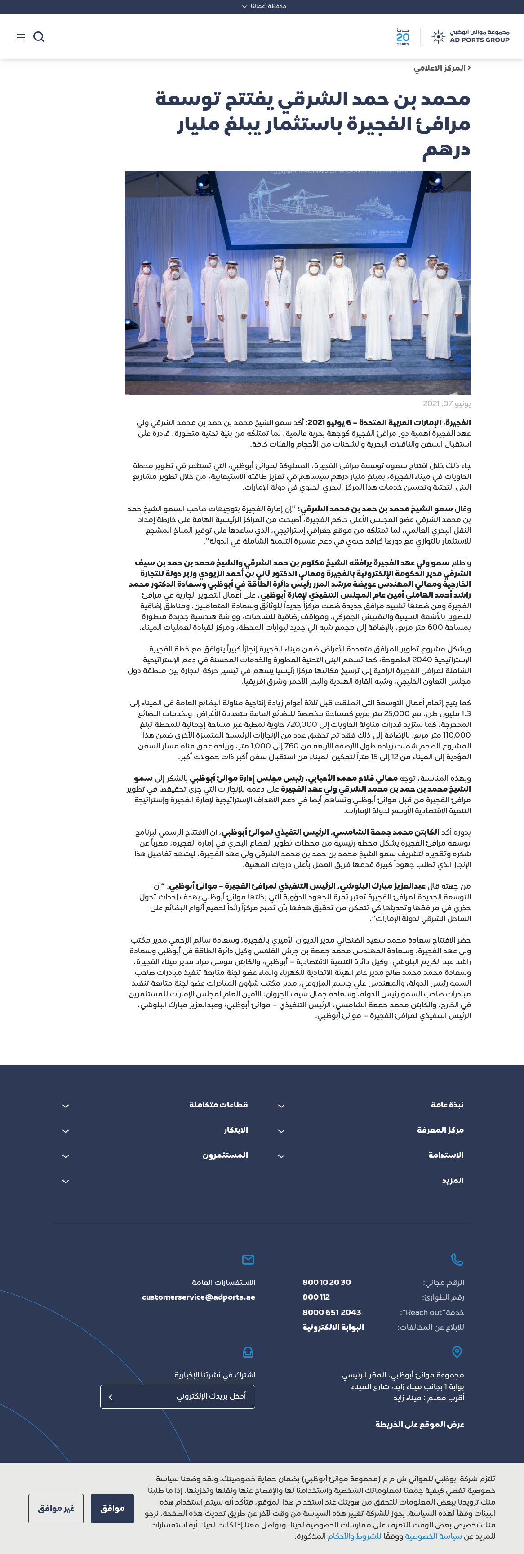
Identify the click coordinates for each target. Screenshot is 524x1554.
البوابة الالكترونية (333, 1328)
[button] (112, 1508)
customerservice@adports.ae (198, 1298)
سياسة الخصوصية (432, 1537)
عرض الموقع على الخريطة (419, 1425)
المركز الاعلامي (442, 68)
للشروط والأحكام (355, 1537)
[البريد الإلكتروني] (177, 1397)
